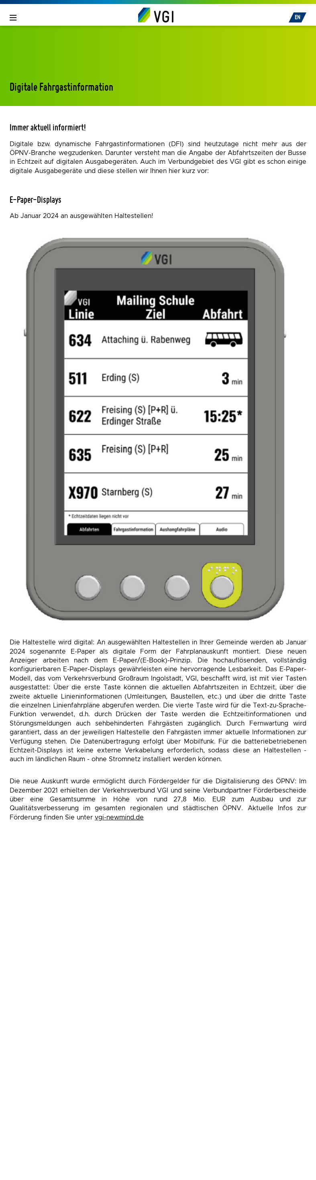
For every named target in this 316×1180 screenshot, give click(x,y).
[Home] (155, 15)
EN (297, 17)
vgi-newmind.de (119, 817)
